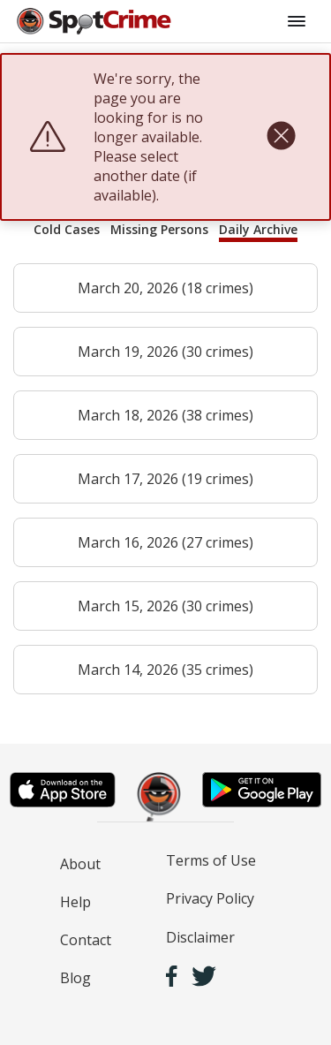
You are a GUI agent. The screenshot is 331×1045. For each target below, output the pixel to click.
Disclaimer (200, 937)
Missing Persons (159, 229)
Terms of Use (211, 860)
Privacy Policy (210, 898)
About (80, 864)
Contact (85, 940)
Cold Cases (67, 229)
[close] (281, 137)
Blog (75, 978)
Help (75, 902)
